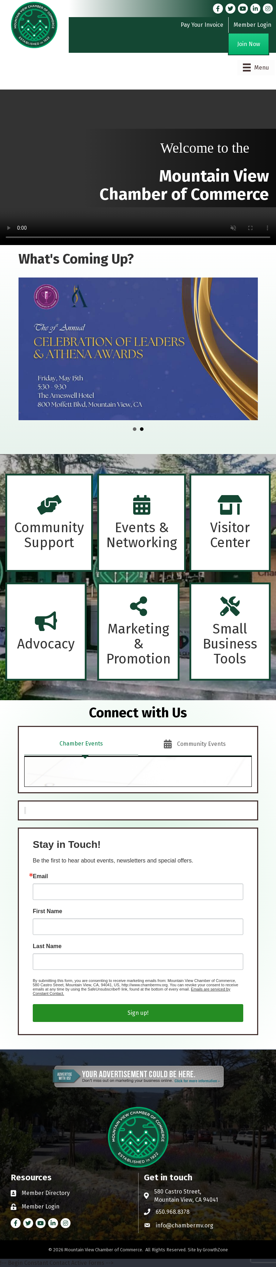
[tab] (81, 744)
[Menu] (256, 67)
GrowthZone (215, 1249)
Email (40, 876)
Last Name (47, 946)
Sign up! (138, 1012)
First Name (47, 911)
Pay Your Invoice (202, 24)
